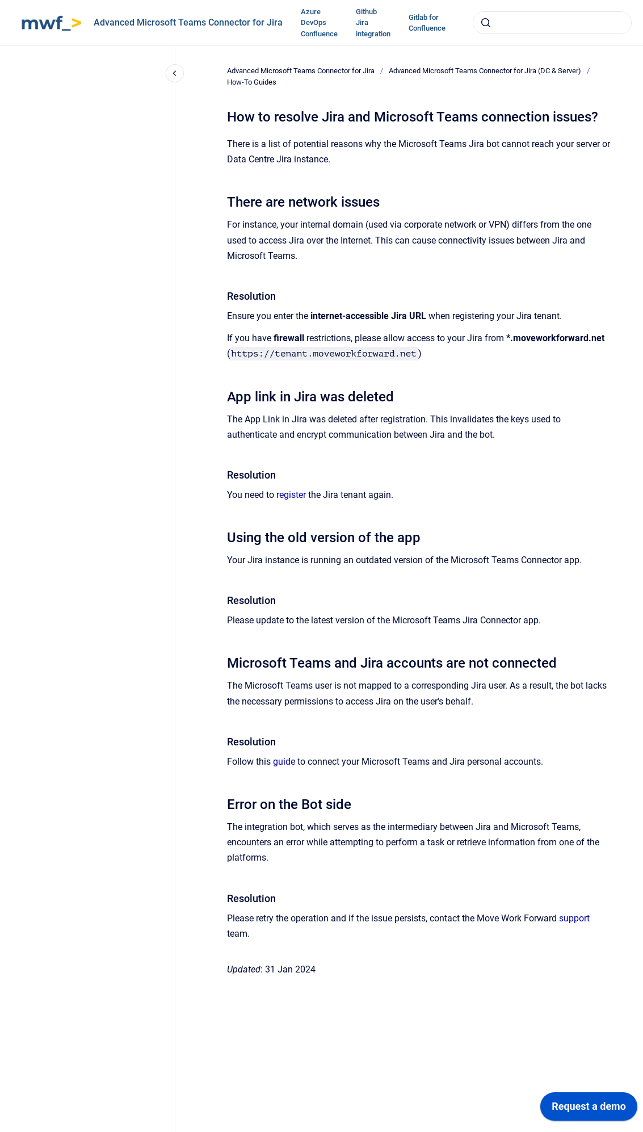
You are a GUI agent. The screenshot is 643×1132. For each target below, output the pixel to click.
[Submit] (486, 23)
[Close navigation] (175, 73)
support (574, 918)
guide (284, 761)
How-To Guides (251, 82)
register (291, 494)
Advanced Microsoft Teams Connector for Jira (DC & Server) (485, 70)
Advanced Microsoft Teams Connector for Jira (188, 22)
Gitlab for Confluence (427, 23)
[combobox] (552, 22)
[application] (589, 1109)
